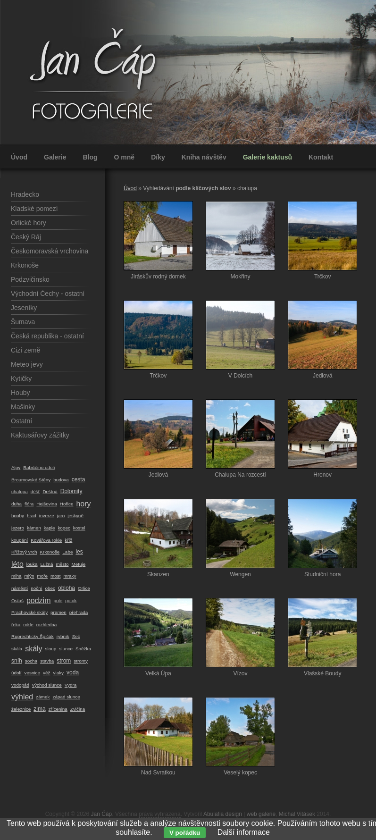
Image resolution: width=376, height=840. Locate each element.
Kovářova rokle (46, 540)
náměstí (19, 588)
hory (83, 504)
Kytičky (21, 378)
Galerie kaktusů (267, 157)
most (55, 576)
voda (73, 672)
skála (16, 648)
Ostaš (17, 600)
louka (32, 564)
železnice (21, 709)
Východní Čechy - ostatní (47, 293)
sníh (16, 660)
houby (17, 515)
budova (61, 479)
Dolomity (71, 491)
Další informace (243, 832)
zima (39, 709)
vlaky (58, 672)
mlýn (29, 576)
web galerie (261, 814)
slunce (66, 648)
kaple (49, 527)
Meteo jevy (27, 364)
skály (33, 649)
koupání (19, 540)
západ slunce (66, 696)
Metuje (78, 564)
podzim (38, 600)
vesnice (32, 672)
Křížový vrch (24, 551)
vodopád (20, 685)
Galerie (55, 157)
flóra (29, 503)
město (62, 564)
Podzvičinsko (30, 279)
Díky (158, 157)
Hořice (67, 503)
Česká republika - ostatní (47, 336)
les (79, 551)
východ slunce (47, 685)
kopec (64, 527)
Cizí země (25, 350)
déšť (35, 491)
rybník (63, 636)
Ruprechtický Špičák (32, 636)
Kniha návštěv (204, 157)
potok (70, 600)
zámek (43, 696)
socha (31, 661)
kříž (68, 540)
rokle (28, 624)
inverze (46, 515)
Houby (20, 392)
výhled (22, 697)
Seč (76, 636)
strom (64, 660)
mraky (69, 576)
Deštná (49, 491)
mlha (16, 576)
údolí (16, 672)
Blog (90, 157)
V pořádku (184, 832)
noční (36, 588)
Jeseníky (24, 307)
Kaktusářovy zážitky (40, 435)
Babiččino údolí (39, 467)
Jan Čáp (101, 814)
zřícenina (58, 709)
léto (17, 564)
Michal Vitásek (297, 814)
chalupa (19, 491)
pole (57, 600)
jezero (17, 527)
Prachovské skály (29, 612)
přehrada (78, 612)
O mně (124, 157)
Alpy (15, 467)
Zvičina (77, 709)
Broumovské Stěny (30, 479)
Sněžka (83, 648)
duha (16, 503)
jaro (61, 515)
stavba (47, 661)
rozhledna (46, 624)
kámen (34, 527)
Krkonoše (25, 265)
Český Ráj (26, 237)
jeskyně (75, 515)
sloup (51, 648)
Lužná (46, 564)
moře (42, 576)
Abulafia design (222, 814)
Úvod (19, 157)
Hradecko (25, 194)
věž (46, 672)
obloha (66, 588)
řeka (15, 624)
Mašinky (23, 407)
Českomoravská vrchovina (49, 251)
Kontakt (321, 157)
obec (50, 588)
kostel (79, 527)
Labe (67, 551)
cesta (78, 479)
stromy (81, 661)
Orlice (84, 588)
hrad (31, 515)
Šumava (23, 322)
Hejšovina (46, 503)
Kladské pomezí (34, 208)
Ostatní (21, 421)
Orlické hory (28, 223)
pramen (58, 612)
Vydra (71, 685)
